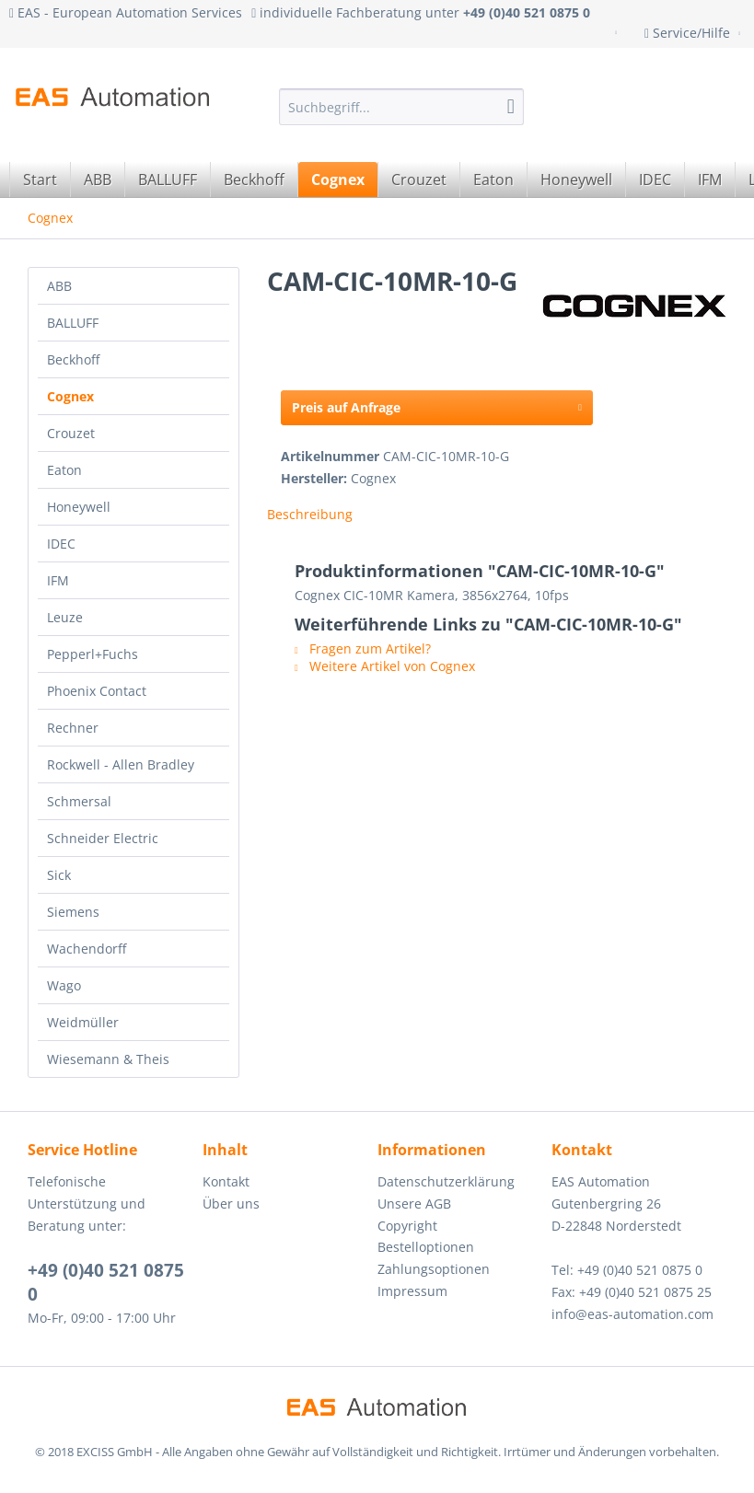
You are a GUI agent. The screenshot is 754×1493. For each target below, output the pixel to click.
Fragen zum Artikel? (363, 648)
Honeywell (78, 506)
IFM (58, 580)
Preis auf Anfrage (437, 404)
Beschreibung (310, 514)
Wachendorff (86, 948)
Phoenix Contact (96, 691)
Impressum (412, 1291)
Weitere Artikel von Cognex (385, 666)
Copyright (407, 1225)
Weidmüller (83, 1022)
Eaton (64, 470)
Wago (64, 985)
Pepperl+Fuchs (92, 654)
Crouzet (71, 433)
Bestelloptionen (425, 1247)
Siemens (73, 911)
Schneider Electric (102, 838)
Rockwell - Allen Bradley (120, 764)
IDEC (61, 543)
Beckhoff (73, 359)
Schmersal (79, 801)
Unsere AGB (414, 1203)
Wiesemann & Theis (108, 1059)
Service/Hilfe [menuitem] (689, 32)
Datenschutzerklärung (446, 1181)
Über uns (231, 1203)
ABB (59, 286)
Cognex (70, 396)
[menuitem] (401, 106)
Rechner (73, 727)
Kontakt (226, 1181)
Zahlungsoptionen (433, 1269)
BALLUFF (73, 322)
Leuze (65, 617)
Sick (59, 875)
